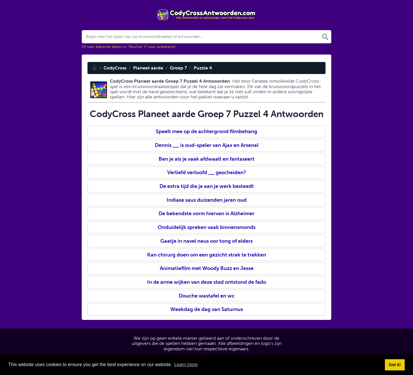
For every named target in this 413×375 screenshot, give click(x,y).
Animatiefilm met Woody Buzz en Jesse (207, 268)
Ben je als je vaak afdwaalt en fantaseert (206, 159)
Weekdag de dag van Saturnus (206, 309)
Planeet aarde (148, 68)
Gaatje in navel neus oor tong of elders (206, 241)
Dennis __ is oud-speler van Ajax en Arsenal (206, 145)
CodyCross (115, 68)
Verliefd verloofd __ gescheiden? (206, 172)
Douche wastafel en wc (207, 296)
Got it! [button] (395, 364)
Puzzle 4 (203, 68)
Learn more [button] (186, 364)
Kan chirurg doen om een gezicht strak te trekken (206, 255)
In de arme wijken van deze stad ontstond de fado (206, 282)
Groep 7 (178, 68)
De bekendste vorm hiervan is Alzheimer (206, 213)
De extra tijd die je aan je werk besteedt (206, 186)
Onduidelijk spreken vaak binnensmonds (207, 227)
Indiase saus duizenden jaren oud (207, 200)
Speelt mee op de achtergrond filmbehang (206, 131)
